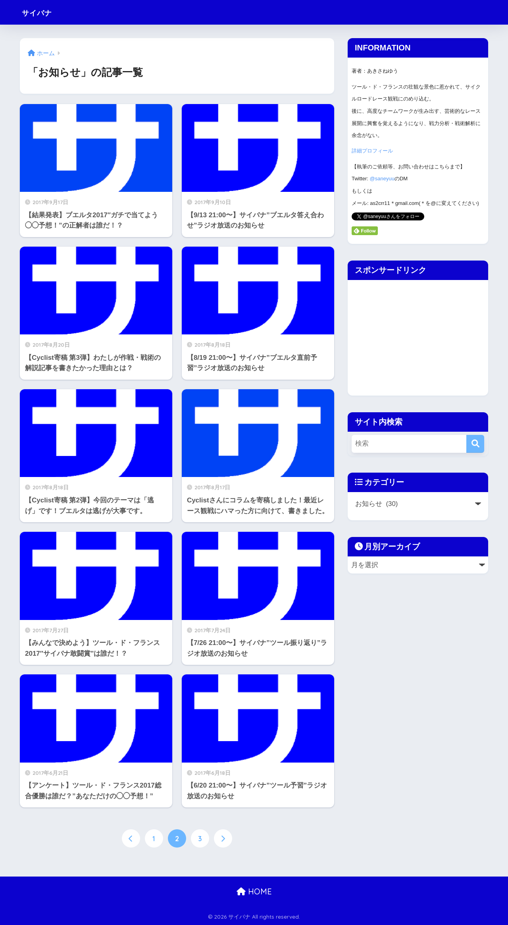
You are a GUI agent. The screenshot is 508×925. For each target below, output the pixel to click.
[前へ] (131, 838)
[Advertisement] (414, 335)
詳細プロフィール (372, 151)
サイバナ (42, 12)
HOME (254, 891)
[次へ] (223, 838)
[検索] (475, 444)
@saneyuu (382, 179)
